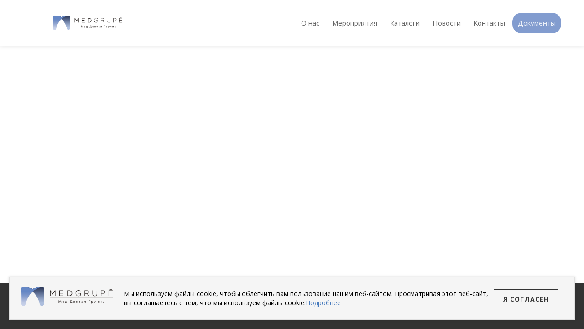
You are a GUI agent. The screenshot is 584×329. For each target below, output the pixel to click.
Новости (447, 22)
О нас (310, 22)
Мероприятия (354, 22)
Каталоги (405, 22)
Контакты (489, 22)
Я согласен (526, 299)
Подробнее (323, 302)
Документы (537, 22)
